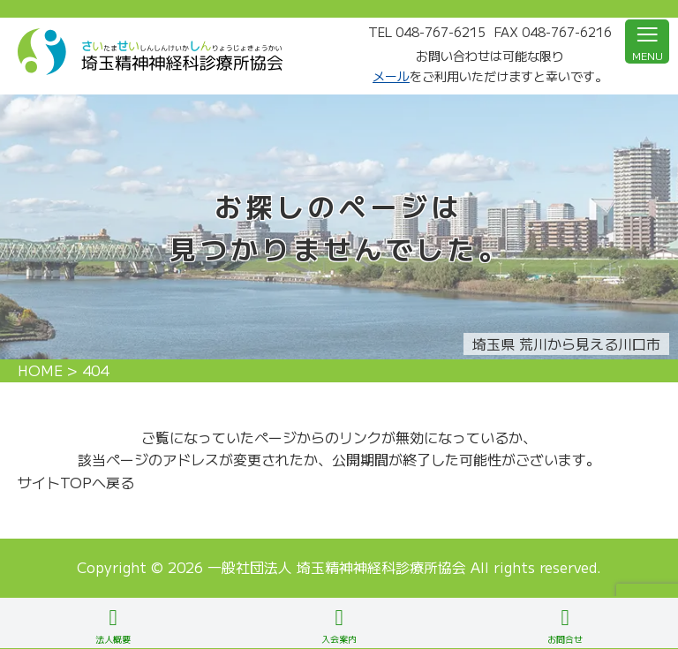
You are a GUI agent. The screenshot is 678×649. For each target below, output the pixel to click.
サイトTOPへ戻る (76, 482)
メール (391, 76)
